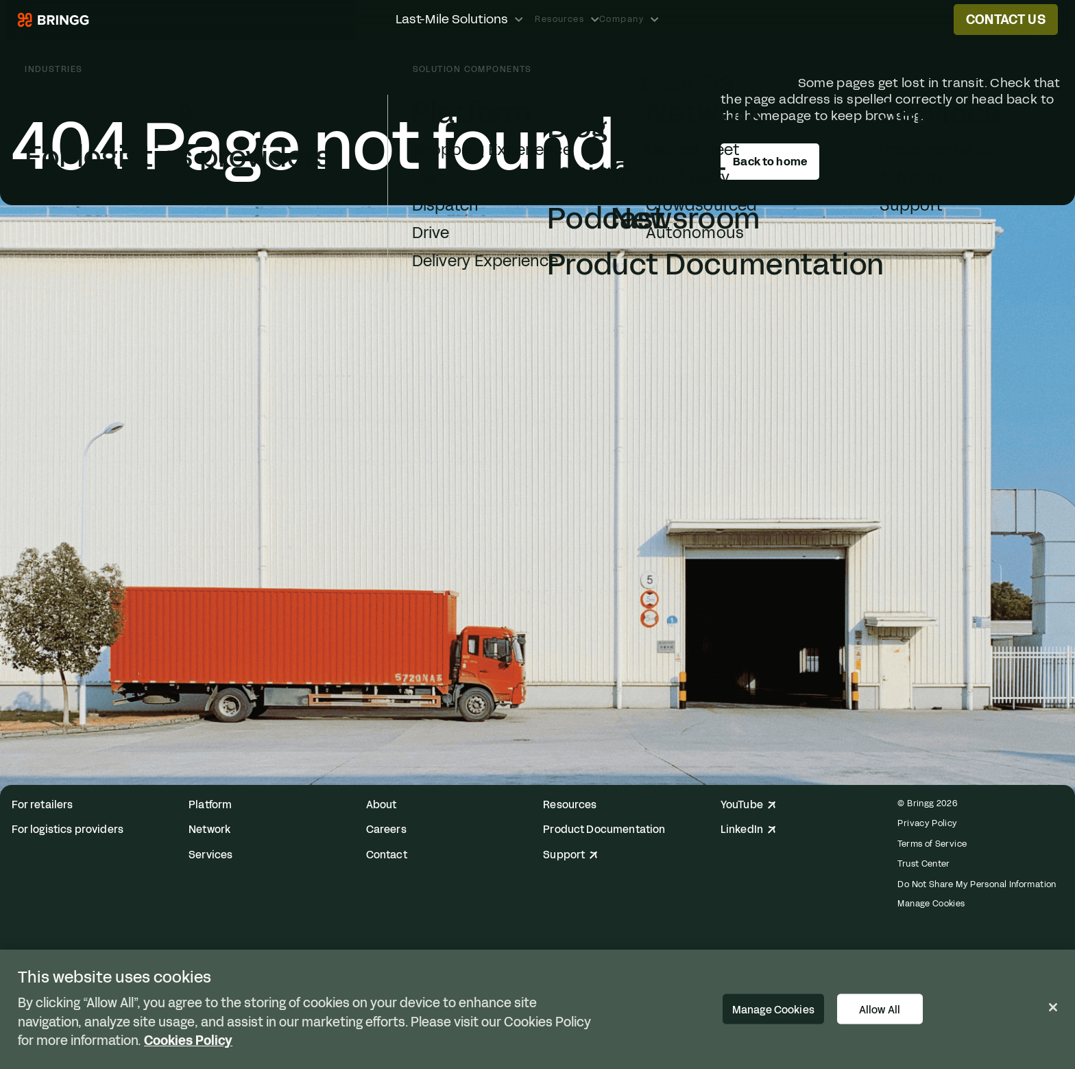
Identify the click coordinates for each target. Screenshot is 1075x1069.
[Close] (1053, 1007)
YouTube (748, 805)
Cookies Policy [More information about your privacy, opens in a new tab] (188, 1041)
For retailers (42, 805)
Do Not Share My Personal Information (976, 884)
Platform (210, 805)
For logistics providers (67, 830)
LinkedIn (748, 830)
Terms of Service (932, 843)
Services (210, 855)
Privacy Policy (927, 823)
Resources (569, 805)
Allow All (879, 1009)
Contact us (1006, 20)
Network (209, 830)
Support (570, 855)
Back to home (770, 161)
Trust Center (923, 863)
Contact (386, 855)
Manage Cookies (931, 903)
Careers (386, 830)
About (381, 805)
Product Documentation (604, 830)
